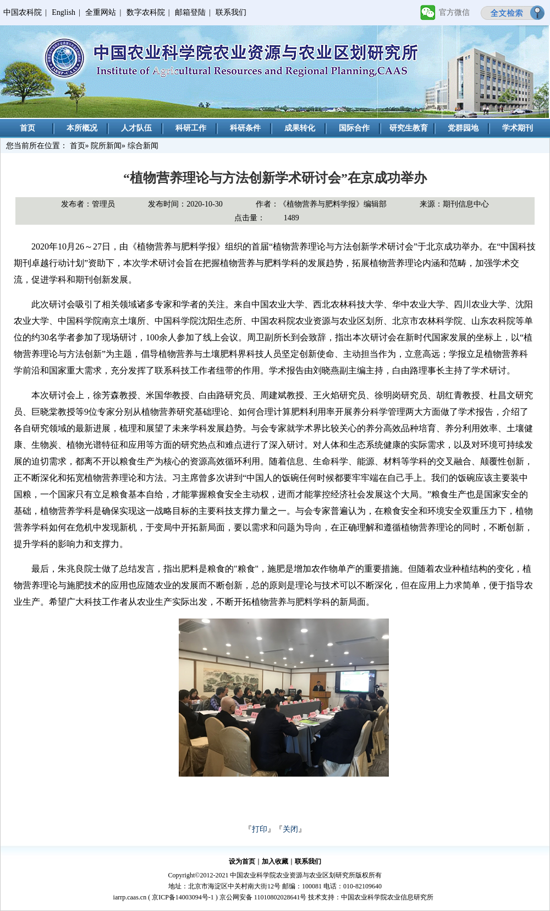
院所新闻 (106, 146)
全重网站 (100, 12)
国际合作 (354, 128)
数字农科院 (146, 12)
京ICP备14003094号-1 (183, 897)
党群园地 (463, 128)
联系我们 (231, 12)
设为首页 (242, 861)
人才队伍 (136, 128)
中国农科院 (22, 12)
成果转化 (299, 128)
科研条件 (245, 128)
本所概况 (82, 128)
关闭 (290, 829)
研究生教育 (408, 128)
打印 (259, 829)
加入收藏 (275, 861)
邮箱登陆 (190, 12)
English (63, 12)
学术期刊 (517, 128)
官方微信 (454, 12)
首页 (27, 128)
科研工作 (190, 128)
